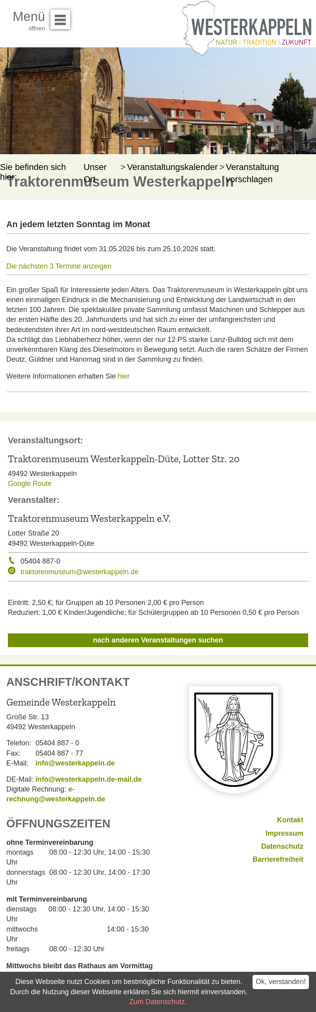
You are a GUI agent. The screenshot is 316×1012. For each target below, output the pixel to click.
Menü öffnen (62, 16)
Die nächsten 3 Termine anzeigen (59, 266)
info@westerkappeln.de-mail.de (88, 779)
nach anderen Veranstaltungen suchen (158, 640)
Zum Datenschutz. (158, 1002)
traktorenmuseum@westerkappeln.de (79, 572)
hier (124, 376)
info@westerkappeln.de (75, 763)
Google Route (30, 483)
